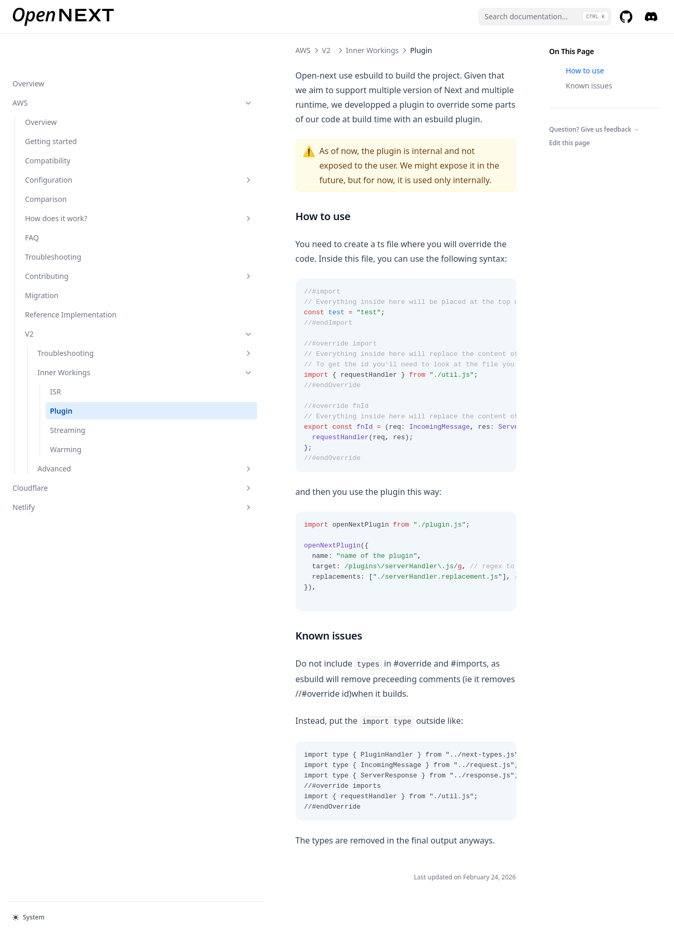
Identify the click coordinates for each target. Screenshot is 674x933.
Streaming (67, 408)
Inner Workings (76, 350)
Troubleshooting (53, 223)
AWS (64, 69)
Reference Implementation (52, 286)
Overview (28, 50)
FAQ (32, 204)
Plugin (61, 388)
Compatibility (47, 127)
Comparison (46, 166)
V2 (70, 311)
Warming (65, 427)
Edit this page (569, 142)
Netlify (64, 485)
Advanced (76, 446)
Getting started (51, 108)
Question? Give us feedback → (594, 129)
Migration (41, 262)
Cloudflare (64, 465)
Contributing (70, 243)
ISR (55, 369)
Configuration (70, 146)
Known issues (589, 86)
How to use (585, 70)
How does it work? (70, 185)
